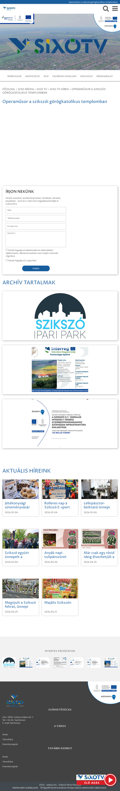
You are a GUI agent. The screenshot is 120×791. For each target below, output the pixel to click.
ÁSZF (46, 76)
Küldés (36, 268)
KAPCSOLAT (86, 76)
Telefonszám (12, 216)
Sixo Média (26, 89)
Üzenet (9, 232)
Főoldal (8, 89)
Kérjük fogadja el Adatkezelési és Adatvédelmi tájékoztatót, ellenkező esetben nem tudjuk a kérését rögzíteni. (32, 253)
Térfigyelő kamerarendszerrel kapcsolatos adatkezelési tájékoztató (73, 787)
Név (8, 208)
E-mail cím (11, 224)
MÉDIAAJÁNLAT (104, 76)
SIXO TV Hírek (59, 89)
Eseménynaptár (10, 744)
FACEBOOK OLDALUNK (64, 76)
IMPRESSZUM (14, 76)
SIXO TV (42, 89)
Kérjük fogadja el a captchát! (21, 260)
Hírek (5, 734)
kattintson (15, 723)
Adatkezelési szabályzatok (25, 787)
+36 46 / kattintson (15, 720)
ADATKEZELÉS (32, 76)
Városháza (7, 739)
